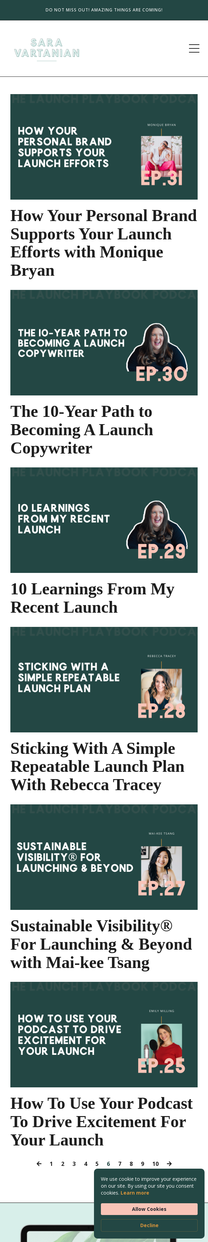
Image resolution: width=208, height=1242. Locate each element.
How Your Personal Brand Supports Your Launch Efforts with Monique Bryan (103, 243)
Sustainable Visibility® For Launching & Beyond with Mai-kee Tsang (101, 944)
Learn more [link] (135, 1192)
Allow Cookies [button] (149, 1209)
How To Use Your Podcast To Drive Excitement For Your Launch (101, 1121)
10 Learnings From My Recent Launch (92, 598)
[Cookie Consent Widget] (149, 1204)
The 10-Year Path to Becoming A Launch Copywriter (81, 429)
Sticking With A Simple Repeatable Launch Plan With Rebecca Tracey (97, 766)
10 (155, 1164)
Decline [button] (149, 1225)
